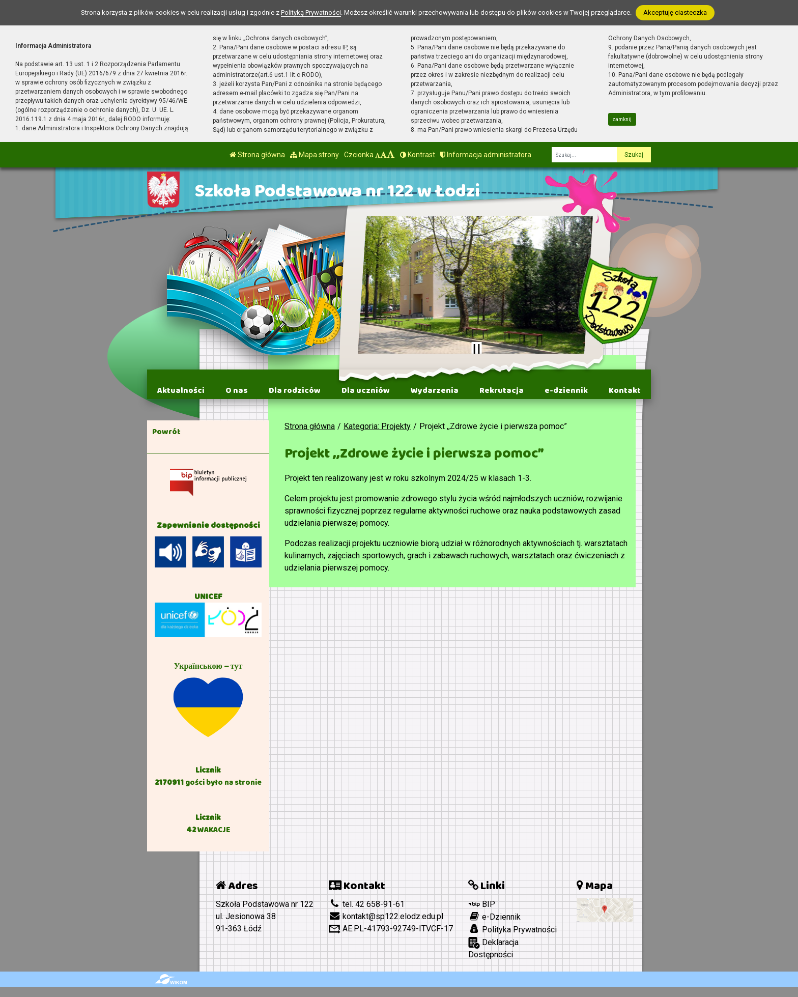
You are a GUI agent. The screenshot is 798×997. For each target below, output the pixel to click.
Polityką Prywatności (311, 12)
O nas (236, 390)
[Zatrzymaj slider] (476, 349)
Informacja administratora (485, 155)
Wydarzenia (435, 390)
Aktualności (181, 390)
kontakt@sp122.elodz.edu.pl (386, 916)
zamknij (622, 119)
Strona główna (257, 155)
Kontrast (417, 155)
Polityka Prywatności (512, 929)
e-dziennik (566, 390)
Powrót (166, 431)
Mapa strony (314, 155)
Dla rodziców (295, 390)
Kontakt (625, 390)
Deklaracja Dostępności (493, 948)
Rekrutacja (501, 390)
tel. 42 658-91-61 (367, 904)
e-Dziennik (494, 916)
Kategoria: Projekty (377, 426)
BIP (481, 904)
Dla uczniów (365, 390)
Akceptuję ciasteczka (675, 12)
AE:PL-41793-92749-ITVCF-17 (391, 928)
